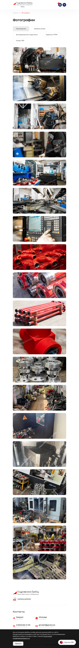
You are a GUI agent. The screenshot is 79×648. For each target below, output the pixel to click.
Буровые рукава (39, 29)
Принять (18, 643)
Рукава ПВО (20, 40)
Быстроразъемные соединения (27, 35)
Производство (21, 29)
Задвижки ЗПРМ (51, 35)
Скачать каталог (22, 599)
